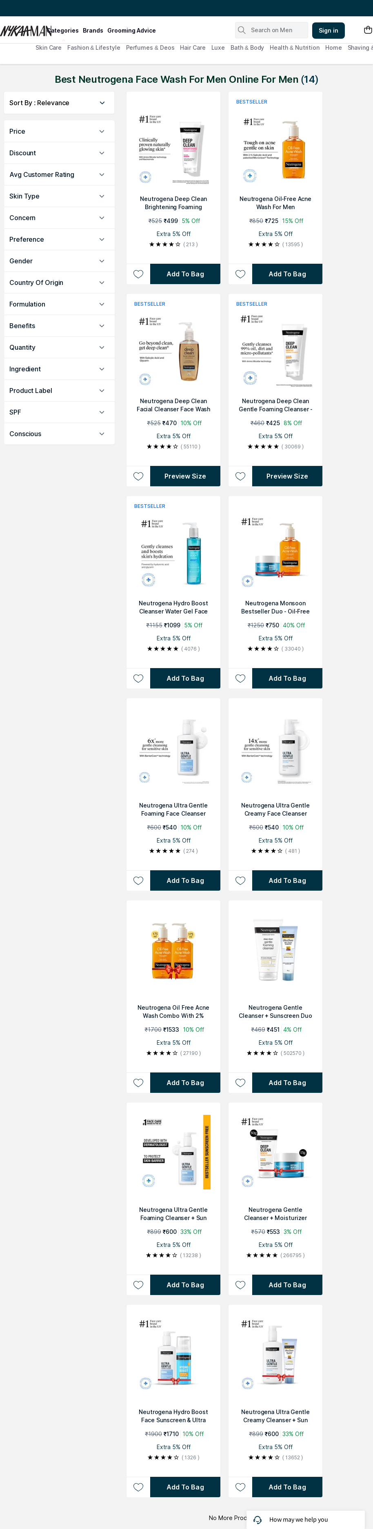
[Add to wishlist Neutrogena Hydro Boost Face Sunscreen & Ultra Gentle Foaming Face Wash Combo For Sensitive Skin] (138, 1487)
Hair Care (192, 47)
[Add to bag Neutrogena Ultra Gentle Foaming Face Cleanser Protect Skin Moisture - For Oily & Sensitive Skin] (185, 880)
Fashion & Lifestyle (93, 47)
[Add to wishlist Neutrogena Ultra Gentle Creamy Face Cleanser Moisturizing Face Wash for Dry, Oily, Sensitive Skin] (240, 880)
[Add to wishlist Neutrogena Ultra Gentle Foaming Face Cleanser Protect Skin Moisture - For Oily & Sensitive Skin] (138, 880)
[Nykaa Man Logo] (22, 28)
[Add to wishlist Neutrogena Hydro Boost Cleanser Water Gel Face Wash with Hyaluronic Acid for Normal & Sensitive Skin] (138, 678)
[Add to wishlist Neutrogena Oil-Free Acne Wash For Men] (240, 274)
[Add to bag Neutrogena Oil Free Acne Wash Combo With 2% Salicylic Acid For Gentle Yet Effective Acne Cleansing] (185, 1082)
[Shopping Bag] (368, 30)
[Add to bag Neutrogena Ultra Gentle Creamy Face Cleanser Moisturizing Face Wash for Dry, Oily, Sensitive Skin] (287, 880)
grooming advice (131, 30)
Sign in (328, 30)
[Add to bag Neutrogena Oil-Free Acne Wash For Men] (287, 274)
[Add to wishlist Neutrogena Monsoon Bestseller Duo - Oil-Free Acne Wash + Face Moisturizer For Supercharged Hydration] (240, 678)
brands (93, 30)
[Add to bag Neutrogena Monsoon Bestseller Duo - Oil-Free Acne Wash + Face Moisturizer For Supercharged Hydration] (287, 678)
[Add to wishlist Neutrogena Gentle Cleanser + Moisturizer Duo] (240, 1285)
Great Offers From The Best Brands (54, 8)
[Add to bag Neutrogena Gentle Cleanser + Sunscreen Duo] (287, 1082)
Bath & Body (247, 47)
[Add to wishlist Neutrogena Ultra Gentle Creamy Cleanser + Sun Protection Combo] (240, 1487)
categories (63, 30)
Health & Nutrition (295, 47)
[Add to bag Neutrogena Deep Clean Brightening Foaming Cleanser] (185, 274)
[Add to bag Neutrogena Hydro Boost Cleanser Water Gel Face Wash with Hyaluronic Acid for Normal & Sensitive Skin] (185, 678)
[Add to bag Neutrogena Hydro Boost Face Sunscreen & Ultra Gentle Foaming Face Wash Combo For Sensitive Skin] (185, 1487)
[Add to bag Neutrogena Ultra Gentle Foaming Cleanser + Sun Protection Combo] (185, 1285)
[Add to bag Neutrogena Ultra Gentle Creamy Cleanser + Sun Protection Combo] (287, 1487)
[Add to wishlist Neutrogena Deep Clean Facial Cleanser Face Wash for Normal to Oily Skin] (138, 476)
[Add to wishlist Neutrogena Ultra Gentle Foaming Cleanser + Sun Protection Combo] (138, 1285)
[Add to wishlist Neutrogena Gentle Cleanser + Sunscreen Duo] (240, 1082)
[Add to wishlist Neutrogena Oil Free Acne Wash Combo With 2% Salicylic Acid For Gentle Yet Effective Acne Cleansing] (138, 1082)
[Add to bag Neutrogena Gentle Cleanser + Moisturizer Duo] (287, 1285)
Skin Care (49, 47)
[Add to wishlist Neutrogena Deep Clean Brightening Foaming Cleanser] (138, 274)
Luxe (218, 47)
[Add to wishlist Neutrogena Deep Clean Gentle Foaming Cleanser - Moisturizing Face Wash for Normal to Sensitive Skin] (240, 476)
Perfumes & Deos (150, 47)
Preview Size (185, 476)
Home (333, 47)
